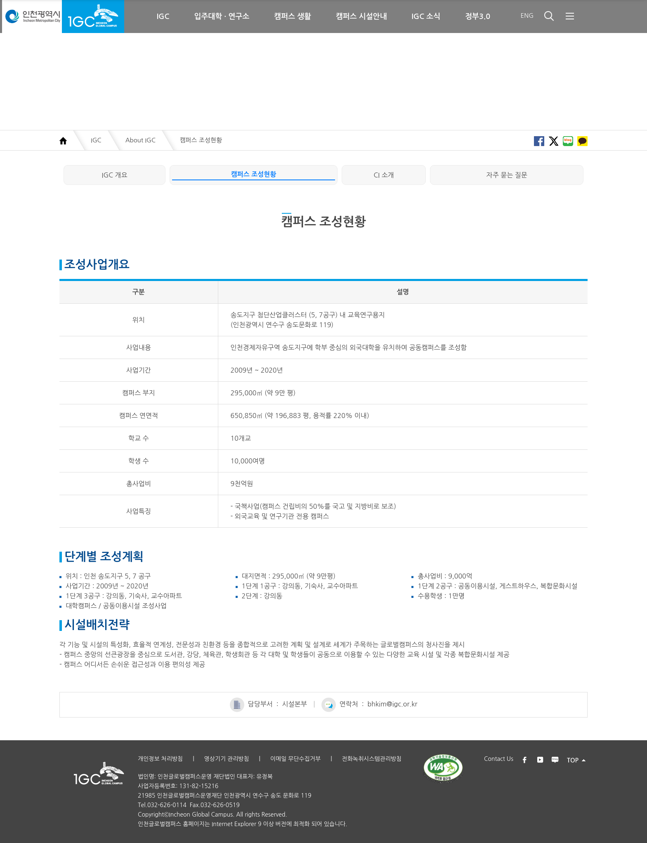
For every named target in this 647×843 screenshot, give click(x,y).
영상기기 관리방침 (226, 759)
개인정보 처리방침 (160, 759)
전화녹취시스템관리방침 (371, 759)
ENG (527, 15)
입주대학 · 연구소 (222, 16)
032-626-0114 (167, 805)
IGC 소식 (425, 16)
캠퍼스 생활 (292, 16)
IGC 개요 (115, 175)
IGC (163, 16)
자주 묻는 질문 (506, 175)
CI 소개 (384, 175)
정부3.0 (477, 16)
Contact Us (498, 759)
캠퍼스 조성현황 (253, 174)
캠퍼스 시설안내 (361, 16)
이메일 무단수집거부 (295, 759)
